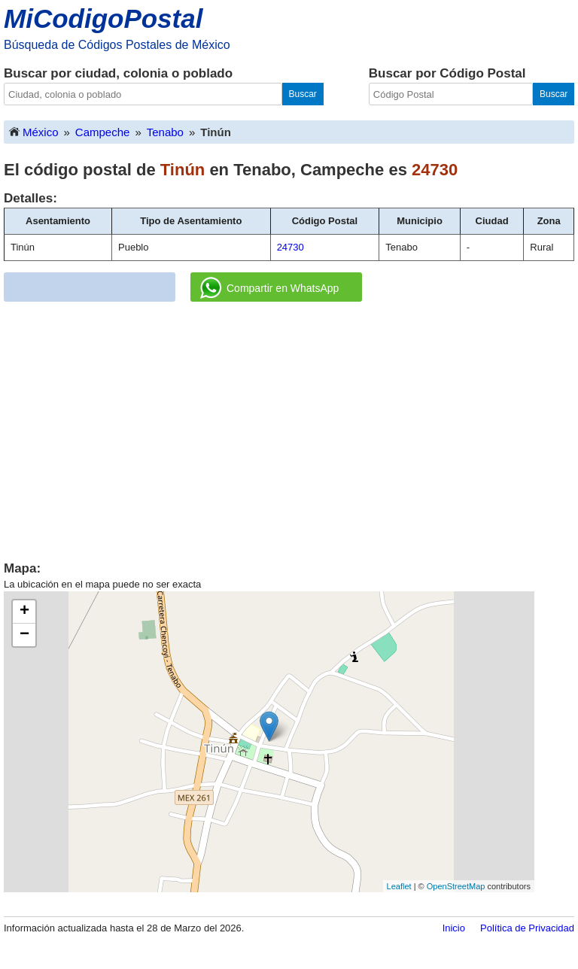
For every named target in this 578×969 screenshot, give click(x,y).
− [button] (24, 635)
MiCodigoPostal (103, 18)
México (33, 131)
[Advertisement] (289, 425)
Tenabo (165, 132)
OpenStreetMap (456, 886)
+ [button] (24, 611)
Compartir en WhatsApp (269, 288)
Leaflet (399, 886)
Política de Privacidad (527, 928)
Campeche (102, 132)
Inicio (454, 928)
